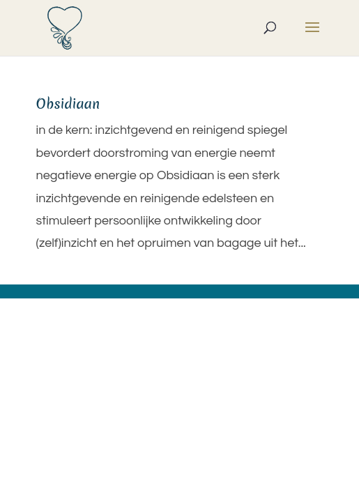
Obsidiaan (68, 104)
